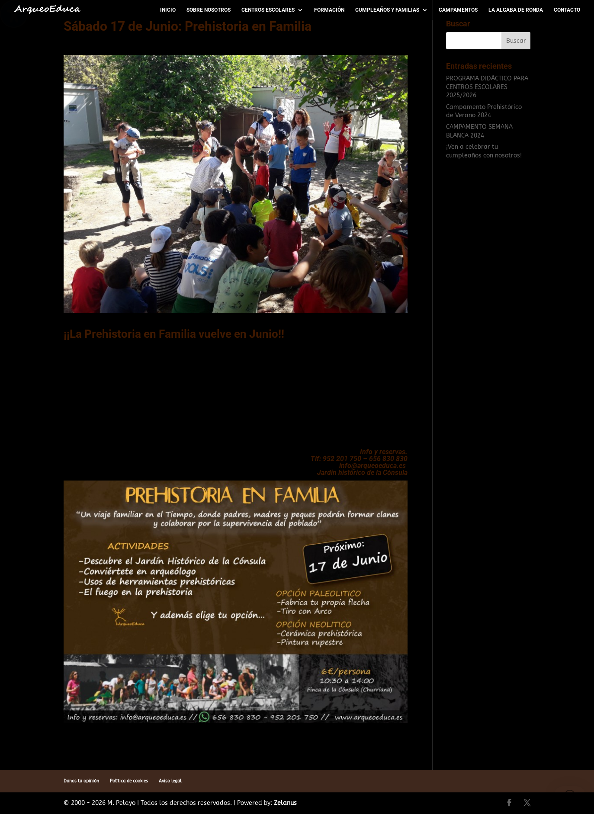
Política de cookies (129, 781)
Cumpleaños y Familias (387, 10)
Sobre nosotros (208, 10)
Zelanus (285, 803)
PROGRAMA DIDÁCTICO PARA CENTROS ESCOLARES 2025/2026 (487, 87)
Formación (329, 10)
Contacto (567, 10)
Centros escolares (268, 10)
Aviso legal (170, 781)
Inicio (168, 10)
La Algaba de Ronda (515, 10)
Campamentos (458, 10)
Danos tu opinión (81, 781)
